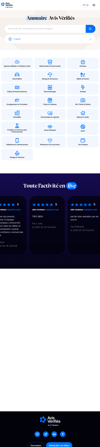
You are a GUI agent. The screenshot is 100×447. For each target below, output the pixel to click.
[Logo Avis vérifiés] (7, 5)
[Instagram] (37, 434)
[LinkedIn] (54, 434)
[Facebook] (62, 434)
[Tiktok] (46, 434)
